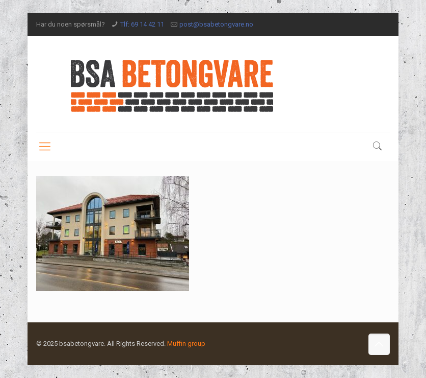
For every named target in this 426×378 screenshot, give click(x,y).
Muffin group (186, 343)
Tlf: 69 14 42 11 (142, 24)
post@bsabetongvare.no (216, 24)
